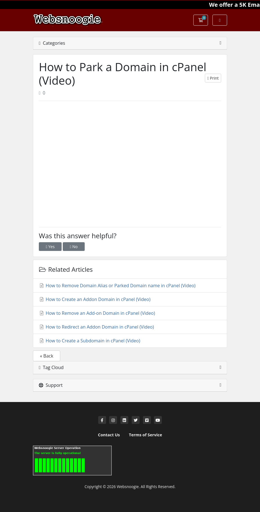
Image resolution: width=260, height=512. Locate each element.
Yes (50, 246)
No (74, 246)
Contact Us (109, 434)
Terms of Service (145, 434)
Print (213, 78)
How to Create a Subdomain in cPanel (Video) (89, 341)
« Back (46, 356)
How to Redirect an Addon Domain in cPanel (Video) (96, 327)
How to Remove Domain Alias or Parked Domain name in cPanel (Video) (117, 285)
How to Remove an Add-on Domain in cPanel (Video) (97, 313)
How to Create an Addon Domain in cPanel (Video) (95, 299)
